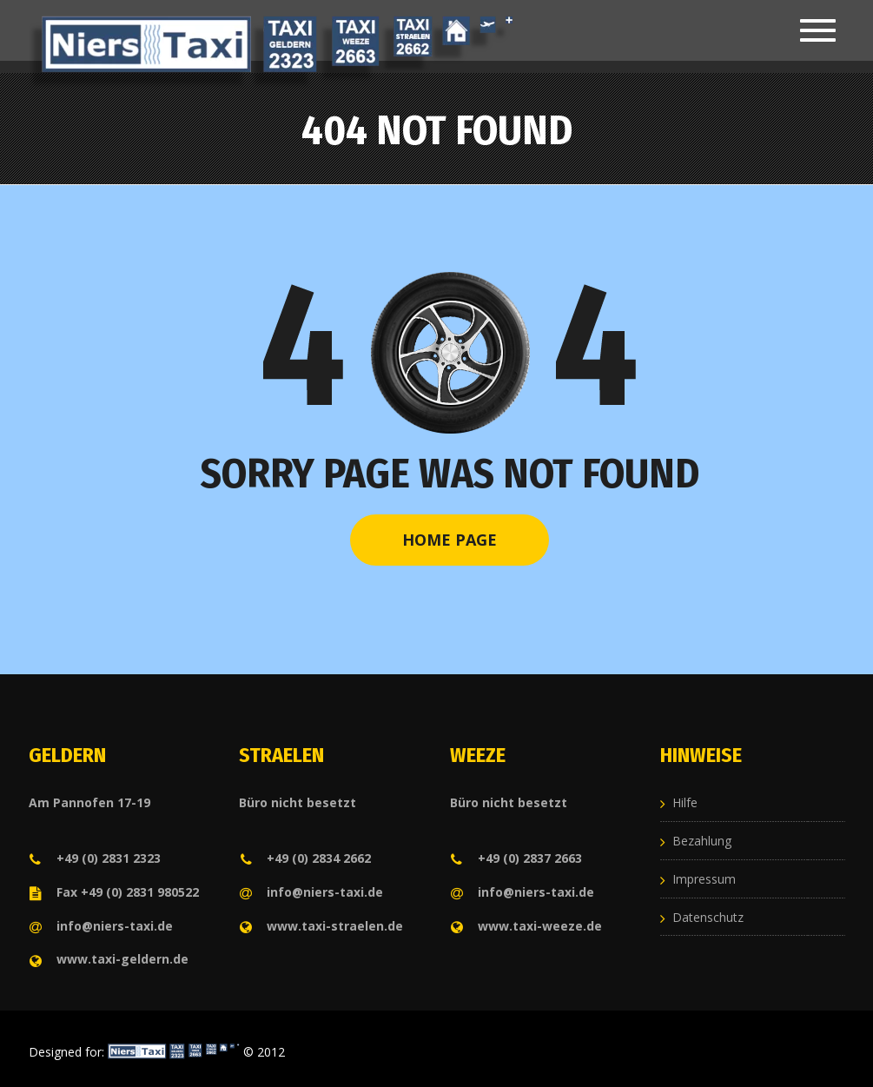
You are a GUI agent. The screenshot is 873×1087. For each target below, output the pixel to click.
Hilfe (685, 802)
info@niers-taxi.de (101, 926)
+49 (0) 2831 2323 (95, 858)
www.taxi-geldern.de (108, 959)
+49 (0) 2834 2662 (305, 858)
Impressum (704, 879)
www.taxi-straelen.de (321, 926)
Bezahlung (701, 840)
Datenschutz (708, 917)
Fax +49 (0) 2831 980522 (114, 892)
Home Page (449, 539)
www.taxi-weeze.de (526, 926)
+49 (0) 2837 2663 (516, 858)
